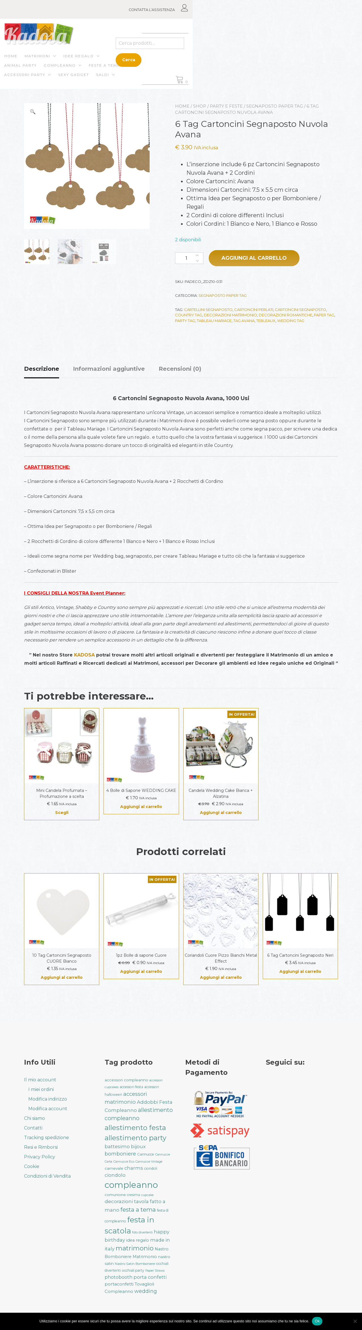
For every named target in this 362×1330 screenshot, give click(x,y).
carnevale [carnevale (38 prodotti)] (114, 1168)
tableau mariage (214, 321)
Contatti (33, 1128)
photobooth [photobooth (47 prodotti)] (118, 1277)
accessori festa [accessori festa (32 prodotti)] (131, 1087)
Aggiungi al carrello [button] (141, 807)
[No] (355, 1321)
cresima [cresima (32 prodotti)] (133, 1195)
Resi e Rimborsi (41, 1147)
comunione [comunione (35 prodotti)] (115, 1194)
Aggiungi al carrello (254, 259)
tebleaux (265, 321)
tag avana (244, 321)
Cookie (31, 1166)
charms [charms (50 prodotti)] (133, 1168)
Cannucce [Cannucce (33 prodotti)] (145, 1154)
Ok (317, 1321)
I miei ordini (41, 1089)
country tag (188, 316)
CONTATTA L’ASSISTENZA (301, 10)
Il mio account (40, 1079)
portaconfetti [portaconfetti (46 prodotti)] (119, 1284)
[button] (33, 113)
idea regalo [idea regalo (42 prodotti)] (137, 1240)
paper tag (324, 316)
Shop (199, 107)
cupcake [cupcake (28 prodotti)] (147, 1195)
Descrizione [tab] (41, 369)
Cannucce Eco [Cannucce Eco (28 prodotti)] (123, 1161)
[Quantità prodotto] (189, 259)
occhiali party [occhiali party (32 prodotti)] (133, 1270)
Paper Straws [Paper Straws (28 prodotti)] (155, 1271)
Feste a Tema (227, 61)
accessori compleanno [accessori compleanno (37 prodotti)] (126, 1080)
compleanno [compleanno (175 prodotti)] (131, 1185)
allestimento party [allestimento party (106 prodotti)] (135, 1138)
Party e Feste (226, 107)
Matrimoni (57, 61)
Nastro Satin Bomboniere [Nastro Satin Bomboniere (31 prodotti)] (135, 1264)
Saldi (122, 71)
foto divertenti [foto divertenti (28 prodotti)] (142, 1232)
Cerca (279, 60)
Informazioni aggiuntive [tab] (109, 369)
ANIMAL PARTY (143, 61)
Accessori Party (44, 71)
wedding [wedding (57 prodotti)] (145, 1291)
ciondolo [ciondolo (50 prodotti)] (115, 1175)
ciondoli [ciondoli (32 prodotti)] (150, 1168)
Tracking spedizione (46, 1137)
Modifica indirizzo (47, 1099)
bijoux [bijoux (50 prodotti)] (138, 1146)
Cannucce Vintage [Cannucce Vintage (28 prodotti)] (148, 1161)
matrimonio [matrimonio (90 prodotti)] (135, 1248)
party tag (185, 321)
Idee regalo (98, 61)
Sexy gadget (93, 71)
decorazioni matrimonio (230, 316)
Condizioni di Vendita (47, 1176)
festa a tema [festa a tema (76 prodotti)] (138, 1209)
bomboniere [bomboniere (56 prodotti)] (120, 1154)
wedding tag (290, 321)
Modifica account (47, 1108)
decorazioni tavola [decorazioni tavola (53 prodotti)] (127, 1201)
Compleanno (182, 61)
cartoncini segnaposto (300, 310)
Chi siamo (34, 1118)
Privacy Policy (39, 1157)
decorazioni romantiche (285, 316)
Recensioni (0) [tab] (180, 369)
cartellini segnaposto (208, 310)
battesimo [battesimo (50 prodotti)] (117, 1146)
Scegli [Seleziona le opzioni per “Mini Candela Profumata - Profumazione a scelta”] (61, 813)
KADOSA (84, 656)
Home (30, 61)
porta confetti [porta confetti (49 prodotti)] (150, 1277)
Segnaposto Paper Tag (274, 107)
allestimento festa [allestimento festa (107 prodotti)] (135, 1128)
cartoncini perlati (253, 310)
